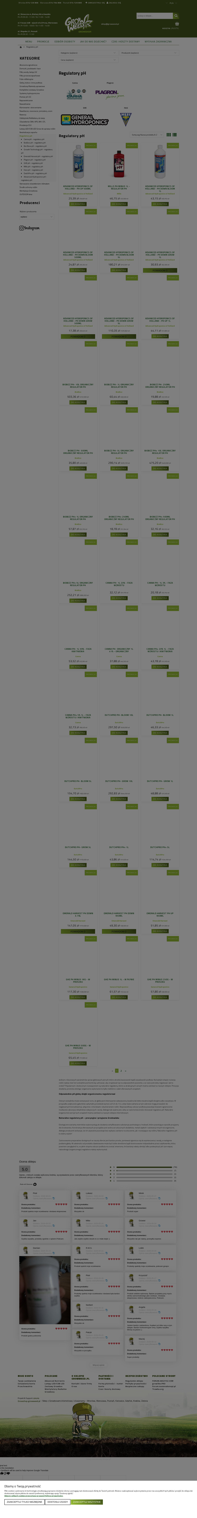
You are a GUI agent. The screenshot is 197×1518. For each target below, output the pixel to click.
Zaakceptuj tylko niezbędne (24, 1502)
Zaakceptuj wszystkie (87, 1502)
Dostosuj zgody (57, 1502)
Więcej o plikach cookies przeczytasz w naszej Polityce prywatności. (33, 1495)
